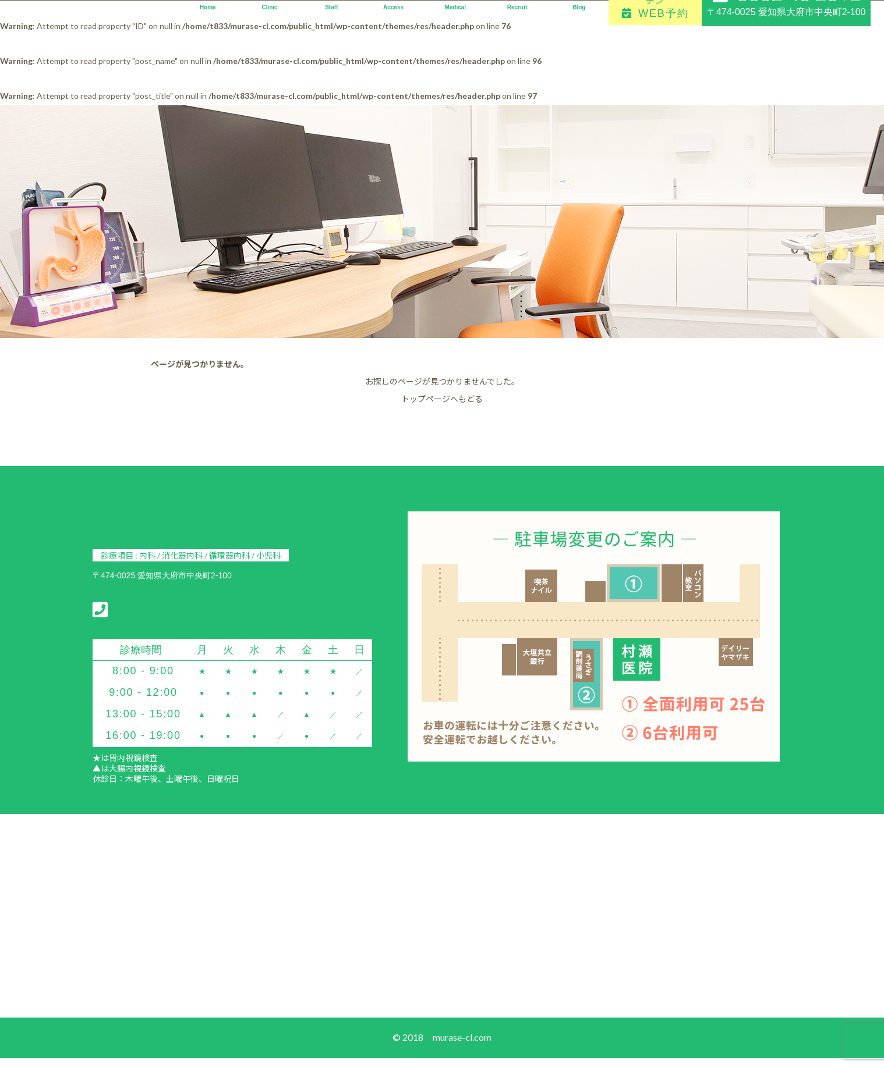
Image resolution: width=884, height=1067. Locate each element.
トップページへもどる (442, 399)
